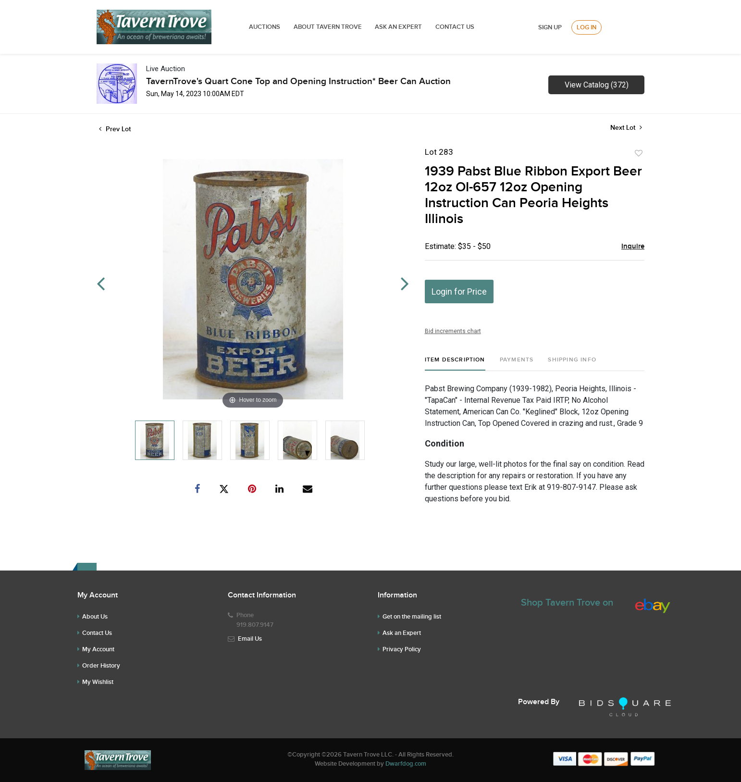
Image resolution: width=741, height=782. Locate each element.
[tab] (455, 364)
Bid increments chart (453, 331)
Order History (101, 666)
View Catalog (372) (597, 84)
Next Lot (626, 128)
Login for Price (459, 291)
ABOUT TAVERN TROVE (328, 27)
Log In (586, 27)
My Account (98, 649)
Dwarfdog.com (405, 764)
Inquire (632, 246)
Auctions (264, 27)
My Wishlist (97, 682)
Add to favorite (638, 153)
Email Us (250, 639)
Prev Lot (115, 129)
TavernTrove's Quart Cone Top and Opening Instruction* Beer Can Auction (298, 81)
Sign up (550, 27)
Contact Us (454, 27)
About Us (95, 617)
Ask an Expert (402, 633)
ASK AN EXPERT (398, 27)
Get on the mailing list (412, 617)
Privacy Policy (402, 649)
